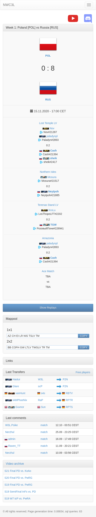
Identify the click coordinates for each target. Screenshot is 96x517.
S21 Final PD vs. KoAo (17, 470)
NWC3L (9, 5)
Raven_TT (12, 445)
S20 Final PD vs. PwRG (18, 477)
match (44, 425)
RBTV (67, 393)
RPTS (67, 406)
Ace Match (48, 271)
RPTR (67, 400)
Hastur (16, 379)
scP (39, 386)
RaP (40, 400)
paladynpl (48, 136)
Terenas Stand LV (48, 204)
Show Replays (48, 307)
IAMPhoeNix (20, 400)
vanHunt (20, 393)
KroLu (47, 210)
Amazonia (48, 238)
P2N (65, 379)
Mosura (48, 177)
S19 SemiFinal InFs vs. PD (20, 491)
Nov (48, 128)
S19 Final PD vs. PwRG (18, 484)
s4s (41, 393)
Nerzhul (9, 432)
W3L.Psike (11, 425)
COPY (83, 335)
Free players (83, 372)
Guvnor (20, 406)
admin (9, 438)
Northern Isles (48, 171)
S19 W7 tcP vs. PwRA (17, 498)
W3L (40, 379)
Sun (41, 406)
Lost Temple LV (48, 123)
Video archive (15, 463)
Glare (16, 386)
